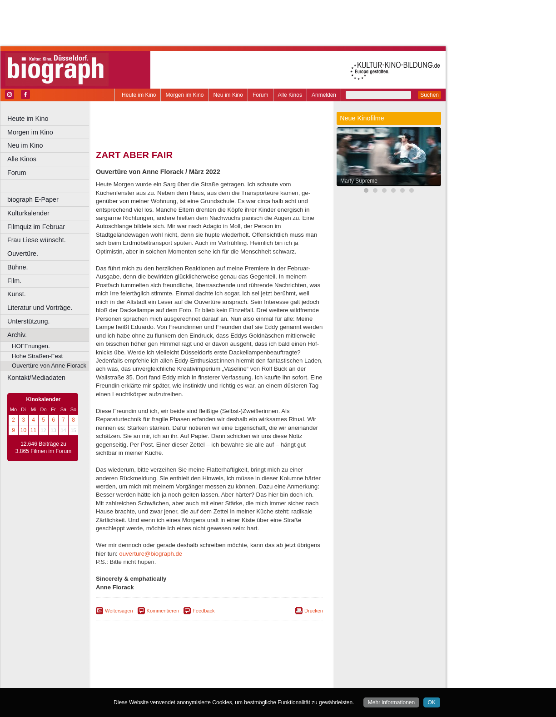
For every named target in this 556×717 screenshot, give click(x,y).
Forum (260, 95)
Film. (14, 280)
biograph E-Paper (33, 199)
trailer (209, 673)
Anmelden (324, 95)
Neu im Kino (228, 95)
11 (33, 430)
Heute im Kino (139, 95)
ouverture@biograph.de (150, 553)
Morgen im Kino (184, 95)
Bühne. (17, 267)
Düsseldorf (250, 681)
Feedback (203, 610)
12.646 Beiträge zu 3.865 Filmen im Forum (43, 447)
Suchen (429, 95)
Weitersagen (119, 610)
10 (23, 430)
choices (161, 673)
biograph (136, 673)
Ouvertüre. (22, 253)
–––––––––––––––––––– (43, 186)
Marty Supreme (358, 181)
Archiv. (17, 335)
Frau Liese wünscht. (36, 240)
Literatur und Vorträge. (39, 307)
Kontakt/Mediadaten (36, 377)
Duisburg (277, 681)
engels (182, 673)
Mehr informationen (391, 702)
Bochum (140, 681)
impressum (214, 665)
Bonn (159, 681)
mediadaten (280, 665)
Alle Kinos (290, 95)
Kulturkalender (28, 213)
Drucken (313, 610)
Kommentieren (163, 610)
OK (432, 702)
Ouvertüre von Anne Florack (49, 365)
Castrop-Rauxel (187, 681)
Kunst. (16, 294)
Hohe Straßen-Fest (37, 356)
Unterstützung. (28, 321)
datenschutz (246, 665)
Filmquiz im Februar (36, 226)
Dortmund (221, 681)
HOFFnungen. (31, 346)
